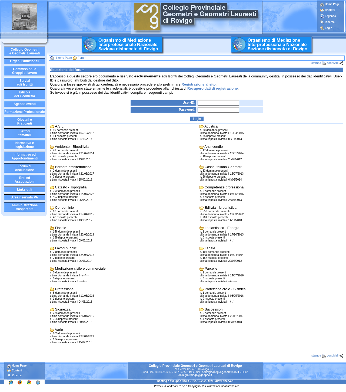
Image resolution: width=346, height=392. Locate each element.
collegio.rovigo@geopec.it (195, 375)
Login (328, 28)
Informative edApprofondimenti (25, 156)
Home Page (330, 4)
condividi (332, 62)
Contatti (330, 10)
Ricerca (330, 22)
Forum (82, 57)
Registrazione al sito (198, 84)
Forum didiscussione (24, 168)
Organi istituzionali (24, 61)
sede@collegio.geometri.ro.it (220, 372)
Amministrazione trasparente (25, 207)
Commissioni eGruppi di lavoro (24, 71)
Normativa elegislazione (24, 145)
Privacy (158, 386)
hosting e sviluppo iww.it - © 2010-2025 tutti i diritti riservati (195, 381)
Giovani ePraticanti (24, 121)
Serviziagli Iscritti (24, 82)
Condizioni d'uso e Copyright (182, 386)
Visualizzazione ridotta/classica (220, 386)
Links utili (24, 189)
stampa (316, 62)
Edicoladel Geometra (24, 94)
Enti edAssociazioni (24, 180)
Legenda (330, 16)
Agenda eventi (25, 104)
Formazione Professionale (24, 112)
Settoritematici (24, 133)
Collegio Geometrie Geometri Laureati (24, 51)
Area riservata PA (24, 197)
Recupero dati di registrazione (212, 88)
